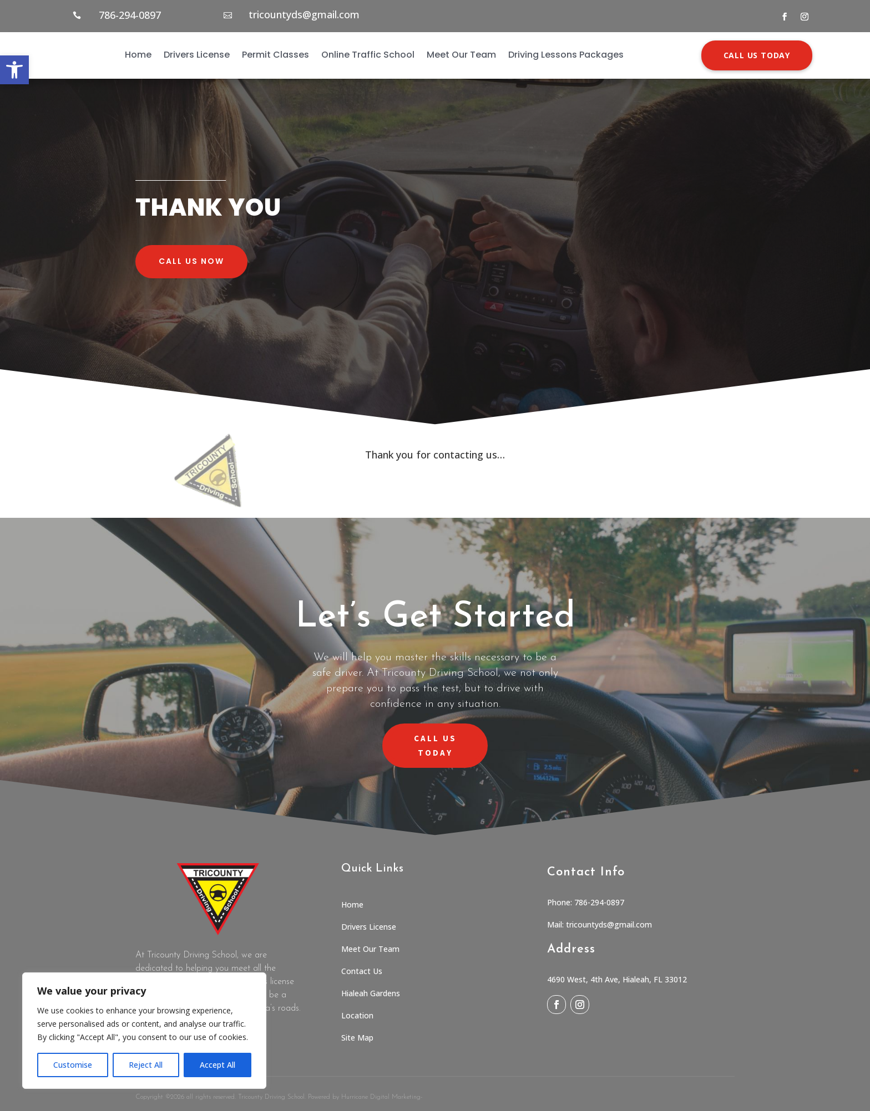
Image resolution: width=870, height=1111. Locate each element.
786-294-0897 (130, 15)
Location (357, 1015)
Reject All (146, 1064)
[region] (144, 1030)
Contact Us (361, 971)
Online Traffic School (367, 54)
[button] (14, 69)
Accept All (217, 1064)
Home (138, 54)
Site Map (357, 1037)
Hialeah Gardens (370, 993)
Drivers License (197, 54)
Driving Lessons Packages (566, 54)
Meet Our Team (461, 54)
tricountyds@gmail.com (304, 14)
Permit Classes (275, 54)
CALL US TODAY (757, 55)
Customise (72, 1064)
